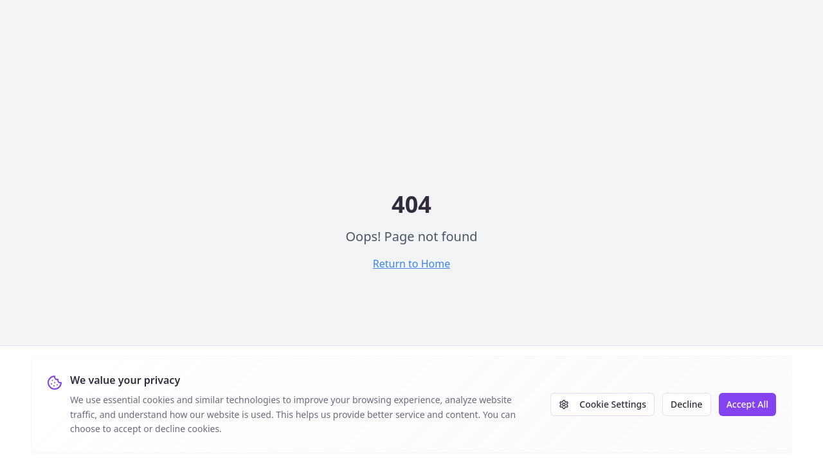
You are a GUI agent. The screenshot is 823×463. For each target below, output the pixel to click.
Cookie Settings (602, 404)
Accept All (747, 404)
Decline (687, 404)
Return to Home (411, 264)
